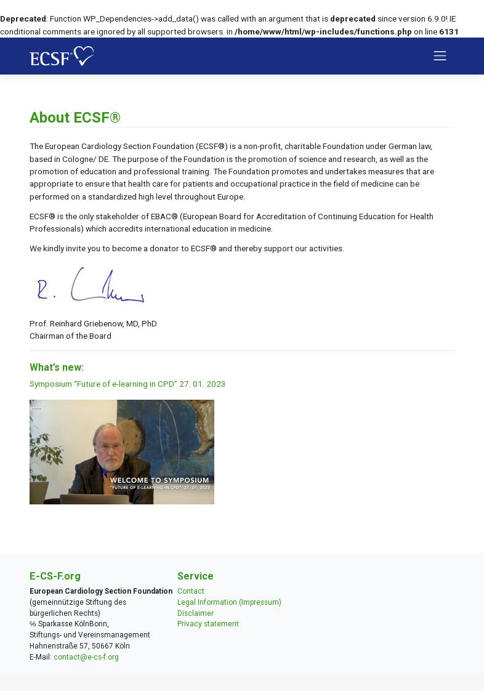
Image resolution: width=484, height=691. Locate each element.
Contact (190, 591)
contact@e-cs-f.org (86, 657)
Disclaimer (195, 613)
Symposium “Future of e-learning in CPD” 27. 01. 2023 (128, 384)
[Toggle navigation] (440, 56)
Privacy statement (208, 624)
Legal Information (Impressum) (229, 602)
